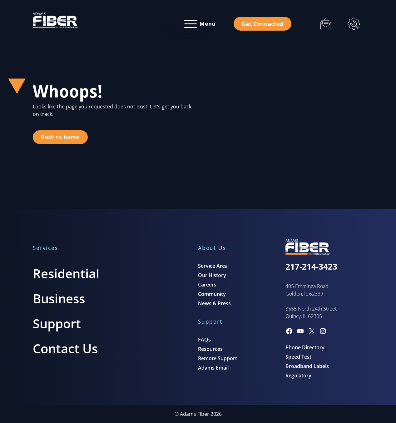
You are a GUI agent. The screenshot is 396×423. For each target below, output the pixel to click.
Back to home (60, 137)
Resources (210, 349)
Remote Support (217, 358)
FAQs (204, 339)
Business (59, 298)
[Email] (325, 23)
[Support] (354, 23)
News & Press (214, 303)
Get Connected (262, 23)
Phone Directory (304, 347)
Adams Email (213, 367)
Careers (207, 284)
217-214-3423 (311, 266)
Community (212, 294)
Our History (212, 275)
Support (57, 323)
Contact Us (65, 348)
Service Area (213, 265)
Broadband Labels (307, 366)
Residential (66, 273)
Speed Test (298, 356)
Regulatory (298, 375)
